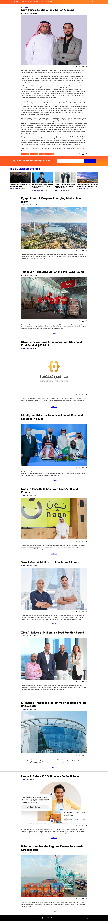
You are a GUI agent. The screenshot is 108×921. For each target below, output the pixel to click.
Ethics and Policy (80, 148)
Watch (30, 1)
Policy (28, 918)
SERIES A (41, 154)
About (36, 1)
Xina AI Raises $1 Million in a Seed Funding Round (52, 632)
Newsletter (21, 918)
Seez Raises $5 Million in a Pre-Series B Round (50, 562)
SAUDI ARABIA (34, 154)
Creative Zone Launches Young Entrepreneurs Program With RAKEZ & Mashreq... (65, 186)
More (41, 1)
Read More (54, 263)
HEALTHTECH (25, 154)
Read (23, 1)
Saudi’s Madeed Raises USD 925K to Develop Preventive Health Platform (42, 186)
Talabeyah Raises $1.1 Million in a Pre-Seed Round (52, 272)
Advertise (13, 918)
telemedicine (49, 154)
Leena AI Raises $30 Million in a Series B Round (51, 776)
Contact (49, 1)
